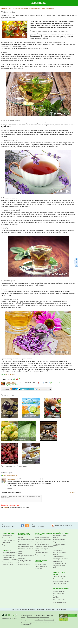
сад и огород (11, 15)
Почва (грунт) (22, 558)
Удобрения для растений (26, 555)
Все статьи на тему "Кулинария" (14, 466)
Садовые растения (24, 544)
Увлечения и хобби (59, 600)
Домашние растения (41, 552)
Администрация (39, 615)
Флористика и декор (41, 555)
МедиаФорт (13, 618)
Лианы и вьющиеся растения (44, 546)
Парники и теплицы (24, 564)
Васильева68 (11, 479)
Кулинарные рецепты (19, 8)
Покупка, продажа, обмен (10, 562)
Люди (3, 545)
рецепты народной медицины (67, 15)
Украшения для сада (59, 563)
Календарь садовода (8, 555)
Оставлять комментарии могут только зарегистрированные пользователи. (21, 498)
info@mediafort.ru (26, 624)
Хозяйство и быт (6, 8)
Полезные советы (7, 564)
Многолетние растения (42, 544)
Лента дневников (7, 535)
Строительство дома (59, 576)
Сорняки (20, 551)
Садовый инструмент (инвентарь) (41, 567)
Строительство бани (59, 583)
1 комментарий (55, 383)
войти (6, 507)
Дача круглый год (58, 593)
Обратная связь (26, 615)
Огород (20, 537)
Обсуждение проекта (59, 609)
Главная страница (8, 533)
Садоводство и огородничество (24, 534)
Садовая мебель (58, 561)
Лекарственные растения (10, 559)
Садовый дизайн (58, 556)
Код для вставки (42, 389)
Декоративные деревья (42, 537)
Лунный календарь (8, 557)
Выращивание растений (25, 546)
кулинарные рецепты (22, 15)
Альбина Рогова (10, 374)
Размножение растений (25, 549)
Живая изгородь (58, 548)
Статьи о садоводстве (9, 540)
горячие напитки (6, 17)
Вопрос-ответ (6, 542)
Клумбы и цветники (59, 539)
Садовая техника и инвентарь (42, 561)
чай (13, 17)
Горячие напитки (46, 8)
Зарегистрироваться (9, 505)
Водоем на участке (59, 542)
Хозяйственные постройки (61, 581)
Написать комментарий (10, 475)
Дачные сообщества (8, 538)
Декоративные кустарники (43, 539)
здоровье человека (51, 15)
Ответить (10, 488)
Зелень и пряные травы (25, 542)
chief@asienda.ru (48, 620)
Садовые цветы (40, 542)
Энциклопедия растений (9, 552)
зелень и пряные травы (37, 15)
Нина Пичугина (39, 620)
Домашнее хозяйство (61, 589)
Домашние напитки (33, 8)
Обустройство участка (61, 533)
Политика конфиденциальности (38, 617)
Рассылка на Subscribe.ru (63, 525)
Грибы (20, 553)
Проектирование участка (60, 559)
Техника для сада (40, 564)
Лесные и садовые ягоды (26, 539)
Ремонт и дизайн (58, 579)
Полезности (6, 550)
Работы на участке (59, 591)
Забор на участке (58, 550)
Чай (53, 8)
